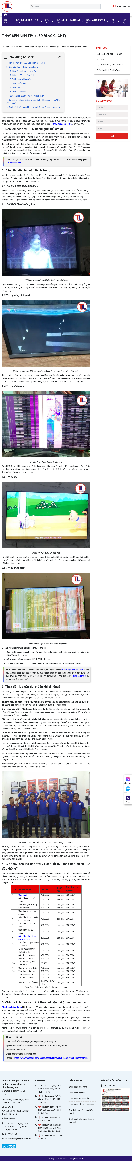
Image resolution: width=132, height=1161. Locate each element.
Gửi (112, 136)
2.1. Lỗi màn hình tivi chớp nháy (22, 71)
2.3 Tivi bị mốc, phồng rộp (19, 79)
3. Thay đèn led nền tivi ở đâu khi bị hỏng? (25, 96)
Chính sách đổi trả (77, 1093)
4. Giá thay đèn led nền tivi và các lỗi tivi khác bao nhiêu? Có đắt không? (33, 101)
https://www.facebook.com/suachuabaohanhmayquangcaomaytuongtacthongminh (51, 1058)
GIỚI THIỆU (6, 21)
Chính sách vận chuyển (79, 1098)
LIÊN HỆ (124, 21)
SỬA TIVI (47, 21)
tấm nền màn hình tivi (15, 163)
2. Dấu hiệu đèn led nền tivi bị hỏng (22, 67)
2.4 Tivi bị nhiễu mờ (17, 83)
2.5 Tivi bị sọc (14, 87)
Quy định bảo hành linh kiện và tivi (81, 1111)
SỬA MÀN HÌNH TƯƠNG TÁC (95, 21)
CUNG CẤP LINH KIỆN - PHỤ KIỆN (27, 21)
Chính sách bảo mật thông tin (81, 1104)
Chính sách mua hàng (78, 1087)
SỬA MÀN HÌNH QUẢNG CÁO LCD (68, 21)
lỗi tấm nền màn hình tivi (72, 669)
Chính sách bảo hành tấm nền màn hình (81, 1120)
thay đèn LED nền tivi (62, 124)
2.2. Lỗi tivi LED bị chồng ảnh (21, 75)
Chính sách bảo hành (12, 1007)
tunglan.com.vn (79, 676)
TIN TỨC (113, 21)
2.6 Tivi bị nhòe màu (17, 91)
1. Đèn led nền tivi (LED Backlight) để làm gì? (26, 63)
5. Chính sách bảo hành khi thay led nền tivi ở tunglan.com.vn (33, 107)
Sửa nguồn (23, 895)
